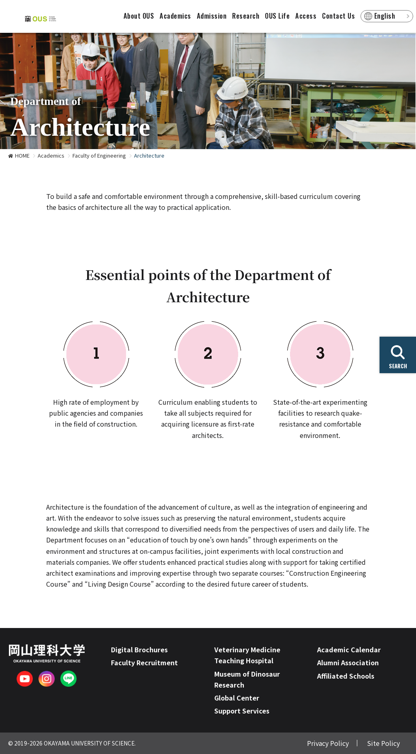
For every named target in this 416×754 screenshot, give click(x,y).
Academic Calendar (349, 649)
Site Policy (383, 743)
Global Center (236, 698)
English (384, 16)
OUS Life (277, 16)
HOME (22, 155)
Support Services (241, 711)
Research (245, 16)
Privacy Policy (328, 743)
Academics (175, 16)
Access (305, 16)
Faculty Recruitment (144, 662)
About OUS (139, 16)
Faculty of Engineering (99, 155)
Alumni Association (348, 662)
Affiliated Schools (345, 676)
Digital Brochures (139, 649)
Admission (212, 16)
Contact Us (338, 16)
